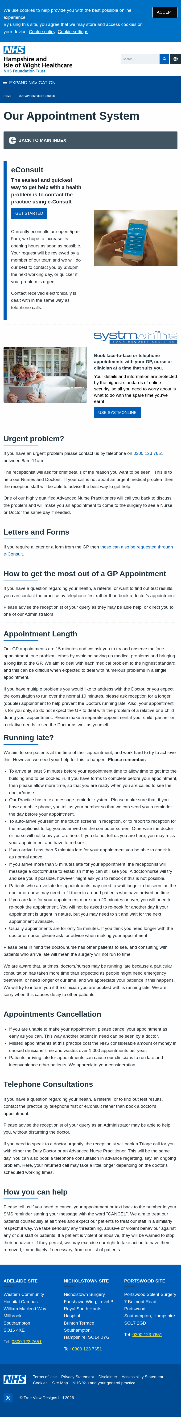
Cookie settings (73, 31)
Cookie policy (42, 31)
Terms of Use (45, 1377)
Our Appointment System (37, 96)
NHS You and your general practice (103, 1383)
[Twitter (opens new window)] (8, 1397)
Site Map (60, 1383)
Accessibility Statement (142, 1377)
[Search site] (164, 59)
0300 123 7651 (148, 453)
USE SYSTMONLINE (117, 412)
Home (7, 96)
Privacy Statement (77, 1377)
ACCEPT (165, 12)
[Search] (140, 59)
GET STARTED (29, 213)
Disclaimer (107, 1377)
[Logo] (38, 59)
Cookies (40, 1383)
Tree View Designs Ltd (44, 1398)
